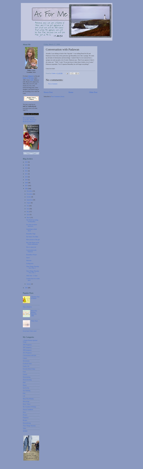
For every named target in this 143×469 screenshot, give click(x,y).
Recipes (25, 420)
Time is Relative (27, 307)
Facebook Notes (27, 363)
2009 (26, 179)
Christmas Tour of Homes (35, 297)
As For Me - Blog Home (29, 120)
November (30, 194)
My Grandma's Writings (29, 407)
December (30, 191)
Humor (25, 385)
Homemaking (26, 377)
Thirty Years (34, 321)
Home (71, 92)
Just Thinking (26, 390)
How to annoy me (31, 247)
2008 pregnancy (27, 350)
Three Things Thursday (29, 426)
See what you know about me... (31, 225)
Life (24, 396)
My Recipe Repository (29, 121)
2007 (26, 185)
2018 (26, 165)
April (28, 214)
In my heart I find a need (29, 331)
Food (24, 371)
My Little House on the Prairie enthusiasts (32, 243)
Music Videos (26, 404)
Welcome (28, 260)
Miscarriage (26, 401)
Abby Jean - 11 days (31, 275)
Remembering (27, 423)
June (28, 208)
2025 (26, 162)
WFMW (25, 431)
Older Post (93, 92)
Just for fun (26, 388)
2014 (26, 168)
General (25, 374)
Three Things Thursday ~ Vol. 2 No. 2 (32, 267)
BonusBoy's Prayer (31, 254)
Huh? (24, 382)
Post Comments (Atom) (57, 96)
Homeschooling (27, 380)
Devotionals (26, 361)
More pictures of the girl (33, 239)
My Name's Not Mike (32, 236)
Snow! (28, 257)
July (28, 206)
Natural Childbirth (28, 409)
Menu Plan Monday (28, 399)
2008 (26, 182)
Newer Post (48, 92)
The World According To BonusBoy (32, 220)
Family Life (26, 366)
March (28, 217)
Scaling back (29, 263)
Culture (25, 358)
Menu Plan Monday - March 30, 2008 (34, 313)
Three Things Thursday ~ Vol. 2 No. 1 (32, 272)
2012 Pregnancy (27, 353)
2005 (26, 288)
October (29, 197)
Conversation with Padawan (31, 251)
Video (24, 428)
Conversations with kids (29, 355)
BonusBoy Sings (30, 233)
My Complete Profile (28, 118)
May (28, 211)
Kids (24, 393)
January (29, 284)
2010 (26, 177)
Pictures (25, 415)
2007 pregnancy (27, 347)
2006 (26, 188)
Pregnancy (26, 417)
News (24, 412)
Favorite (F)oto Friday (29, 369)
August (29, 203)
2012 (26, 171)
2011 (26, 174)
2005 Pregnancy (27, 344)
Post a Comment (52, 84)
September (30, 200)
